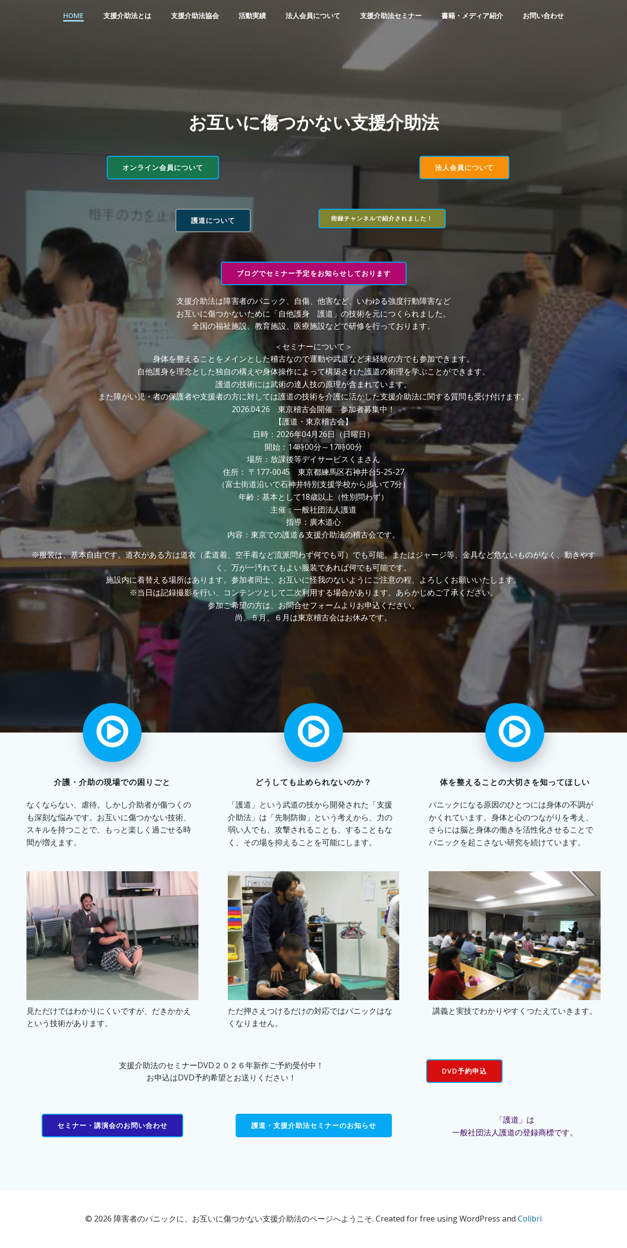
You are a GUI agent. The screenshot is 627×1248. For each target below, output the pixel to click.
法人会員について (313, 15)
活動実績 (252, 15)
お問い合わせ (543, 15)
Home (73, 15)
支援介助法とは (127, 15)
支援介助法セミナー (391, 15)
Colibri (530, 1218)
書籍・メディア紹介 (472, 15)
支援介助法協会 (195, 15)
